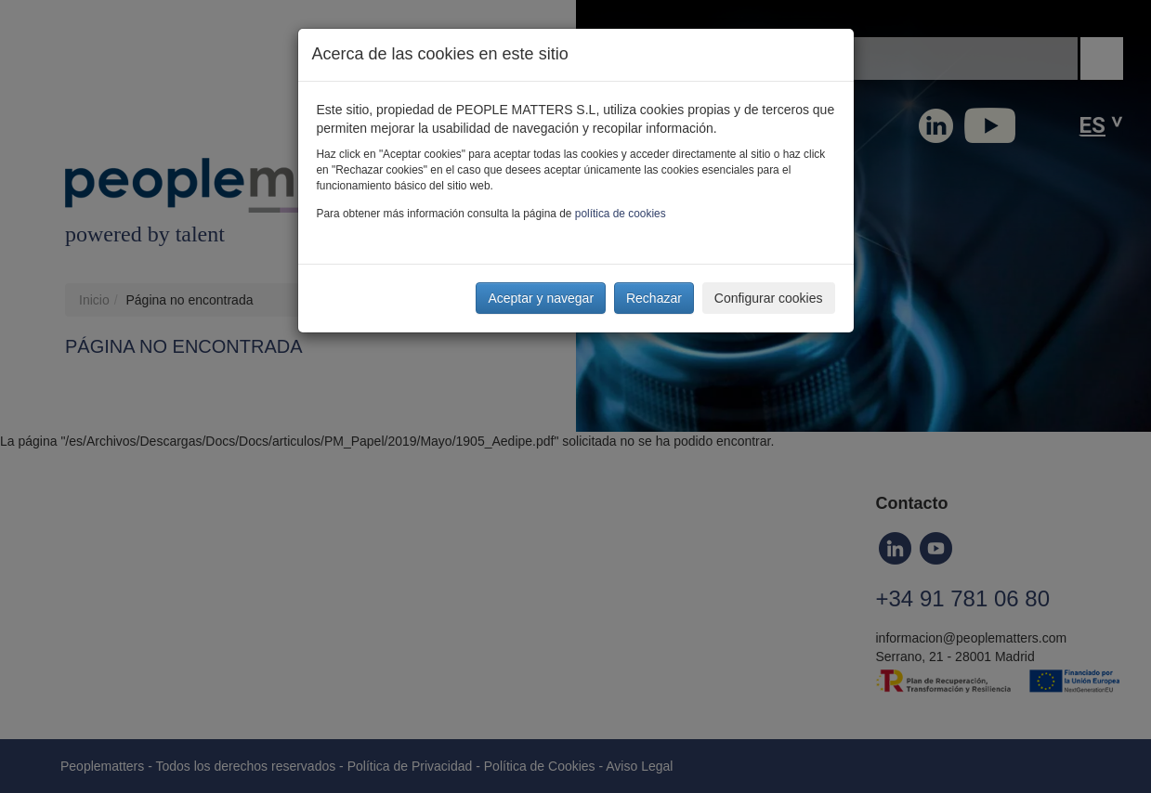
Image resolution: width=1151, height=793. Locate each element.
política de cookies (620, 213)
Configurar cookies (768, 298)
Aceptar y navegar (541, 298)
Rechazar (654, 298)
